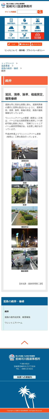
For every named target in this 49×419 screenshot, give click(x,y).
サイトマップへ (37, 416)
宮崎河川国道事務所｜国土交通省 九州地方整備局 (16, 6)
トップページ (11, 416)
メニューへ (24, 416)
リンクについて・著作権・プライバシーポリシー (24, 50)
